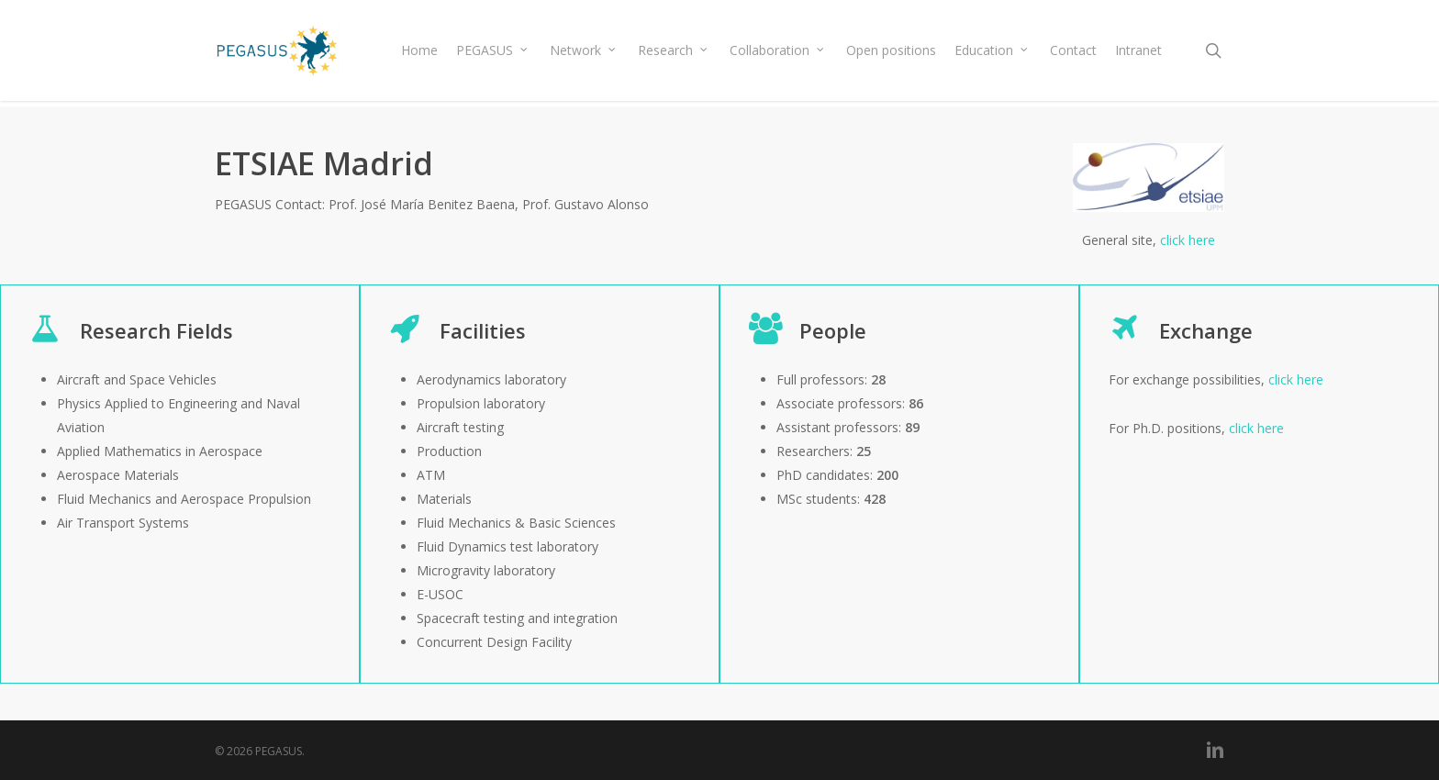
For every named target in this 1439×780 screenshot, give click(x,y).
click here (1187, 240)
